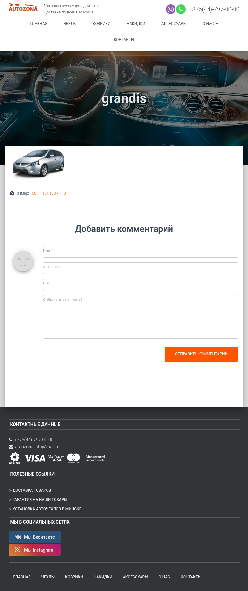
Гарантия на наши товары (40, 499)
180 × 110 (57, 193)
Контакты (124, 40)
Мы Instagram (35, 550)
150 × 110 (38, 193)
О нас (210, 23)
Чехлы (70, 23)
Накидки (136, 23)
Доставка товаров (32, 490)
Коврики (102, 23)
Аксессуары (173, 23)
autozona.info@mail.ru (34, 446)
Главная (38, 23)
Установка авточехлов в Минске (47, 509)
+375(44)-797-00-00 (213, 9)
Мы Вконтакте (35, 537)
